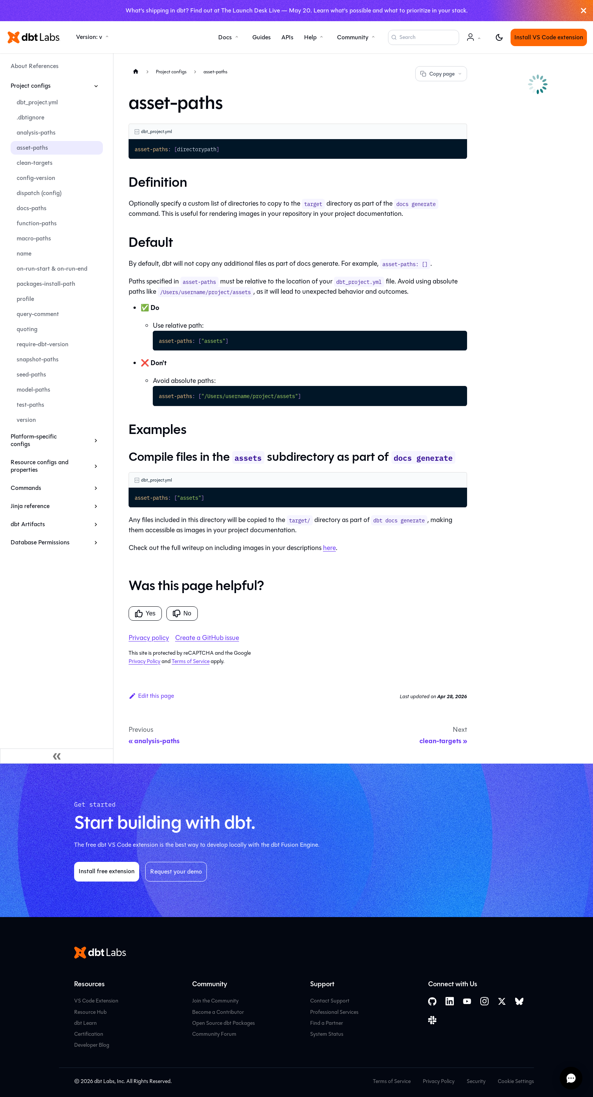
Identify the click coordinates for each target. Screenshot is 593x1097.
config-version (36, 178)
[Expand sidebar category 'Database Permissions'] (96, 542)
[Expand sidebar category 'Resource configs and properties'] (96, 466)
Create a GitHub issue (207, 638)
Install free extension (107, 871)
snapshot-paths (38, 359)
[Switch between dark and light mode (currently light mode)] (499, 37)
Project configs (31, 85)
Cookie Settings (516, 1081)
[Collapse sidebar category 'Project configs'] (96, 85)
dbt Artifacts (28, 524)
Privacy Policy (144, 661)
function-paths (37, 223)
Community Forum (214, 1034)
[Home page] (136, 71)
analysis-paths (36, 132)
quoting (27, 329)
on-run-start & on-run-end (52, 268)
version (26, 419)
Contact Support (329, 1001)
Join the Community (215, 1001)
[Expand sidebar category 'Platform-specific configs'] (96, 440)
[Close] (583, 10)
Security (476, 1081)
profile (25, 298)
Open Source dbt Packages (223, 1023)
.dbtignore (30, 117)
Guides (261, 37)
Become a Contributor (218, 1012)
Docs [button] (225, 37)
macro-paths (34, 238)
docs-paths (32, 208)
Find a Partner (326, 1023)
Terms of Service (191, 661)
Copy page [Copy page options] (441, 74)
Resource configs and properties (39, 466)
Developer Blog (91, 1045)
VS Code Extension (96, 1001)
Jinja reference (30, 506)
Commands (26, 487)
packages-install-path (46, 283)
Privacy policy (149, 638)
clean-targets (35, 162)
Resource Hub (90, 1012)
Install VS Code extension (548, 37)
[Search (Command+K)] (423, 37)
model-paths (33, 389)
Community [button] (352, 37)
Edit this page (151, 695)
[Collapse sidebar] (56, 756)
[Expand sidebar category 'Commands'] (96, 488)
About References (35, 66)
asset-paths (32, 147)
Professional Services (334, 1012)
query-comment (38, 314)
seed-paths (31, 374)
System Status (326, 1034)
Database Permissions (40, 542)
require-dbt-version (42, 344)
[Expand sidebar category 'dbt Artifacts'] (96, 524)
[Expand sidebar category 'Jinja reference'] (96, 506)
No (182, 613)
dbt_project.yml (37, 102)
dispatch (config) (39, 193)
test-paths (30, 404)
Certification (88, 1034)
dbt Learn (85, 1023)
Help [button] (310, 37)
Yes (145, 613)
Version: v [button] (89, 37)
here (329, 548)
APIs (287, 37)
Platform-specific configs (34, 440)
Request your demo (176, 871)
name (24, 253)
